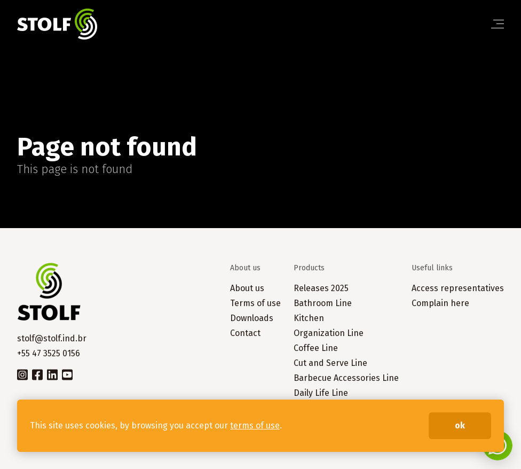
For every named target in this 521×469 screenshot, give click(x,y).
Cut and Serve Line (330, 363)
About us (247, 288)
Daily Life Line (321, 393)
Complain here (440, 303)
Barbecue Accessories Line (346, 378)
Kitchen (309, 318)
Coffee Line (316, 348)
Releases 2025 (321, 288)
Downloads (251, 318)
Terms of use (255, 303)
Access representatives (458, 288)
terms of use (255, 425)
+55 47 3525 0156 (48, 353)
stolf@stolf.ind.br (51, 338)
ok (460, 425)
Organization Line (329, 333)
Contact (245, 333)
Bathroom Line (323, 303)
